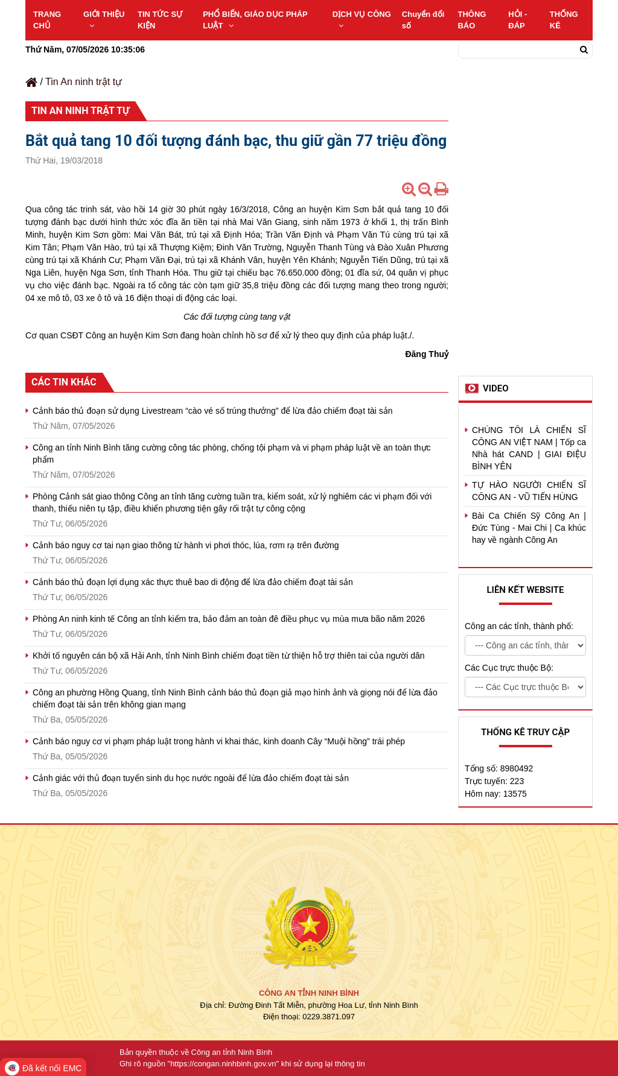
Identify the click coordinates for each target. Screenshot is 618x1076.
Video (496, 388)
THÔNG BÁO (471, 20)
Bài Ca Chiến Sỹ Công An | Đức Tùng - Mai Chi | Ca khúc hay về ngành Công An (529, 528)
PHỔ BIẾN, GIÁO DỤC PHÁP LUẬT (255, 20)
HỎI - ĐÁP (517, 20)
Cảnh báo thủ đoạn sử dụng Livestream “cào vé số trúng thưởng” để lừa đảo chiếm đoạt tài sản (213, 411)
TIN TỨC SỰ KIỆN (160, 20)
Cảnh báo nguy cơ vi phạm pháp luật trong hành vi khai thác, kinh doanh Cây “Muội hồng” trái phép (219, 741)
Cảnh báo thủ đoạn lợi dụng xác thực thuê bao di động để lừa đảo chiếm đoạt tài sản (193, 582)
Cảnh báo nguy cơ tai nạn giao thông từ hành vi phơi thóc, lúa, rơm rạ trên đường (186, 545)
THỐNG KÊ (564, 20)
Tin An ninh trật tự (83, 82)
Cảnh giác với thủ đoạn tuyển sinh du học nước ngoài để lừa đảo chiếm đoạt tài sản (191, 778)
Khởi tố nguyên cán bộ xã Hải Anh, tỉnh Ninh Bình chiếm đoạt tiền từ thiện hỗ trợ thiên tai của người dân (229, 655)
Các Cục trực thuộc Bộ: (509, 667)
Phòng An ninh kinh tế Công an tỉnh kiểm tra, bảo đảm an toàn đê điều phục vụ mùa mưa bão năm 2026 (229, 619)
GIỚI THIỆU (103, 20)
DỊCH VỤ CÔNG (362, 20)
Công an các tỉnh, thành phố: (519, 626)
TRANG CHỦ (47, 20)
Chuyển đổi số (423, 20)
